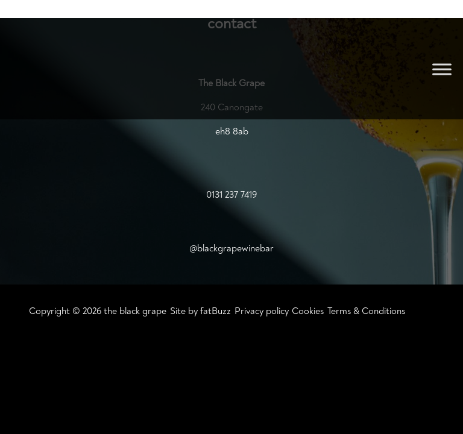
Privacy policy (262, 311)
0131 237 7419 (231, 195)
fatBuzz (215, 311)
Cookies (308, 311)
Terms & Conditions (366, 311)
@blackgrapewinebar (231, 248)
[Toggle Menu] (442, 69)
